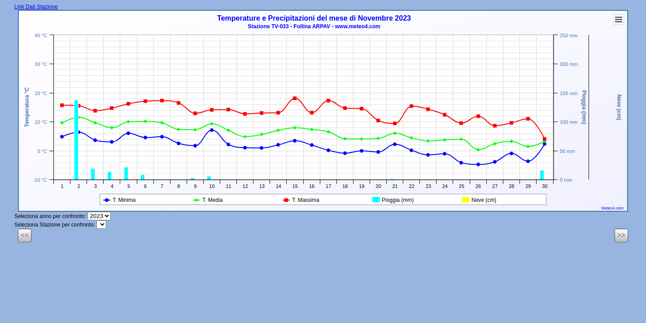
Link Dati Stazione (36, 7)
